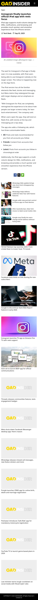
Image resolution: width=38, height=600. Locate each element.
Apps (3, 10)
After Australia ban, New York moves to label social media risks (24, 210)
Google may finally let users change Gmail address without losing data (23, 219)
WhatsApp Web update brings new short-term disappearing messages (23, 185)
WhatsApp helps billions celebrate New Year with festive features (23, 194)
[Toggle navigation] (34, 3)
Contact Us (19, 597)
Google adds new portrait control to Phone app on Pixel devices (24, 201)
